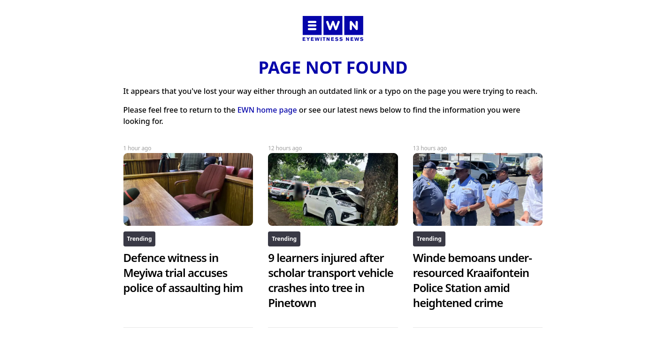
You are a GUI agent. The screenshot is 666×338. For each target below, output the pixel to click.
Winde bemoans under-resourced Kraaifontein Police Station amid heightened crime (472, 280)
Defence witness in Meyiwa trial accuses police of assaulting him (183, 272)
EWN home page (267, 110)
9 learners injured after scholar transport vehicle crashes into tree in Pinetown (330, 280)
